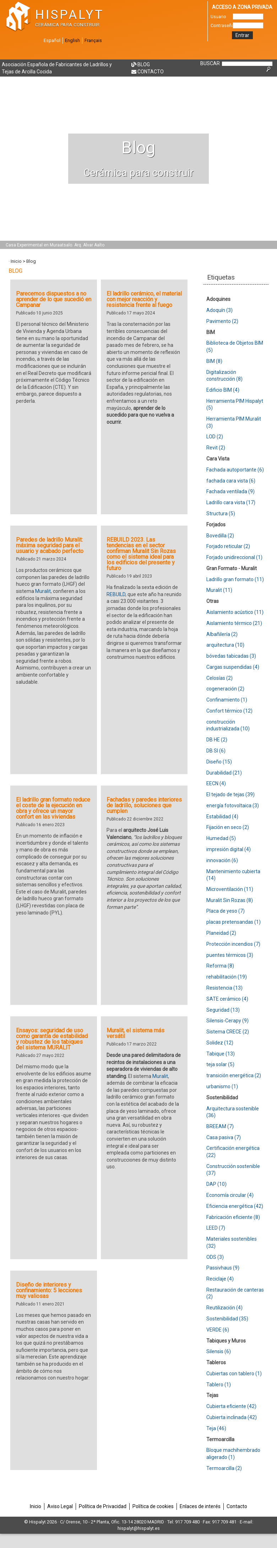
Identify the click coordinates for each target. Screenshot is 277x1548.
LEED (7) (215, 1228)
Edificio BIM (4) (222, 390)
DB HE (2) (216, 739)
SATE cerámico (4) (227, 999)
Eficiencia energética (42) (234, 1206)
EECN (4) (216, 783)
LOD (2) (214, 436)
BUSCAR (210, 63)
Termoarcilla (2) (224, 1468)
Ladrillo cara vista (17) (230, 502)
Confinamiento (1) (226, 700)
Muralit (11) (219, 590)
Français (93, 40)
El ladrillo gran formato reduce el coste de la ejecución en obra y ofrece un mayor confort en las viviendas (53, 808)
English (72, 40)
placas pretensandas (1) (233, 922)
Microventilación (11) (229, 889)
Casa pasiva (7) (223, 1137)
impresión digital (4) (228, 849)
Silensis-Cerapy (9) (227, 1020)
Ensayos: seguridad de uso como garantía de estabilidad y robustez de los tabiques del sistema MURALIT (52, 1039)
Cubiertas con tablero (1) (234, 1373)
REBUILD (116, 594)
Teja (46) (216, 1428)
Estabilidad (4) (222, 816)
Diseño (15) (219, 762)
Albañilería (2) (222, 634)
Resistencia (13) (224, 988)
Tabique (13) (220, 1054)
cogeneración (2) (225, 689)
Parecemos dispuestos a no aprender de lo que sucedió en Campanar (53, 299)
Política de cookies (153, 1506)
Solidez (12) (219, 1043)
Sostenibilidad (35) (227, 1319)
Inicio (16, 261)
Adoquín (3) (219, 310)
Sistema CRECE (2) (227, 1031)
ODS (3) (215, 1257)
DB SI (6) (216, 751)
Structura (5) (220, 513)
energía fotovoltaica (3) (232, 805)
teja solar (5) (220, 1064)
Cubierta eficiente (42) (231, 1406)
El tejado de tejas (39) (230, 794)
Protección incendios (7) (233, 944)
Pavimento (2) (222, 321)
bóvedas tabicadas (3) (231, 656)
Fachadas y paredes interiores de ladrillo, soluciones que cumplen (144, 805)
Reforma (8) (220, 966)
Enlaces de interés (200, 1506)
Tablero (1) (218, 1384)
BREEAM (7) (220, 1126)
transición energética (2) (233, 1075)
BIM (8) (214, 361)
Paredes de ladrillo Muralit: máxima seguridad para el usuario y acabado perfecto (49, 545)
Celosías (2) (219, 678)
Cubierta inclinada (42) (231, 1417)
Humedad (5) (221, 838)
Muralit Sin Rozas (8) (229, 900)
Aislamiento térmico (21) (234, 623)
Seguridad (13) (223, 1010)
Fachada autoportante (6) (235, 470)
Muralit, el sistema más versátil (135, 1033)
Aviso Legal (60, 1506)
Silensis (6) (218, 1351)
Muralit (43, 591)
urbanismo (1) (222, 1086)
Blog (143, 64)
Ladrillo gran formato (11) (235, 579)
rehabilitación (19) (226, 977)
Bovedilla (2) (220, 535)
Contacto (150, 71)
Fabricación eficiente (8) (233, 1217)
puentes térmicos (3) (229, 955)
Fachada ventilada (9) (230, 491)
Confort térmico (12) (229, 711)
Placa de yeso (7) (225, 911)
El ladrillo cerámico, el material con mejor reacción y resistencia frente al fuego (144, 299)
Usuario (218, 16)
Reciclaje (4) (220, 1279)
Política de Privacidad (102, 1506)
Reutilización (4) (224, 1307)
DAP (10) (216, 1184)
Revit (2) (215, 447)
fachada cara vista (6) (230, 481)
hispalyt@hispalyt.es (139, 1528)
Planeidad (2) (221, 933)
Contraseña (222, 25)
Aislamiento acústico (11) (235, 612)
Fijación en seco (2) (227, 827)
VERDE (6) (217, 1330)
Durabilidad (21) (224, 773)
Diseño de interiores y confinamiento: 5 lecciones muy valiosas (49, 1290)
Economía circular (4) (230, 1195)
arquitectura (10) (225, 645)
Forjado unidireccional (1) (234, 557)
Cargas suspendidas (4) (232, 667)
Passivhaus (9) (222, 1268)
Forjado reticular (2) (228, 546)
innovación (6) (222, 860)
